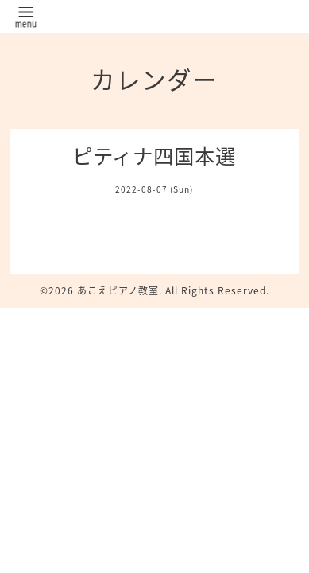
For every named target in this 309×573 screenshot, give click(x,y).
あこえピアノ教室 (118, 290)
